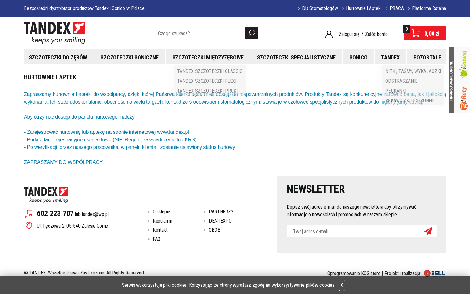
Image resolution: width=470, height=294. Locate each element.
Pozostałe (427, 57)
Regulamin (163, 221)
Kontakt (160, 230)
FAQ (157, 239)
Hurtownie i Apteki (363, 8)
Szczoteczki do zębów (58, 57)
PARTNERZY (221, 212)
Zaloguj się (349, 34)
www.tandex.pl (173, 132)
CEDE (214, 230)
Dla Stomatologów (320, 8)
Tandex (390, 57)
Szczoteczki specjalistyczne (296, 57)
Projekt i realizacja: (415, 273)
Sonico (358, 57)
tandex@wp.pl (95, 214)
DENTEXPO (220, 221)
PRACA (397, 8)
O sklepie (161, 212)
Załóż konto (376, 34)
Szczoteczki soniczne (129, 57)
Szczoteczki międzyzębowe (208, 57)
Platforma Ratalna (429, 8)
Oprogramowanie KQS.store (354, 273)
